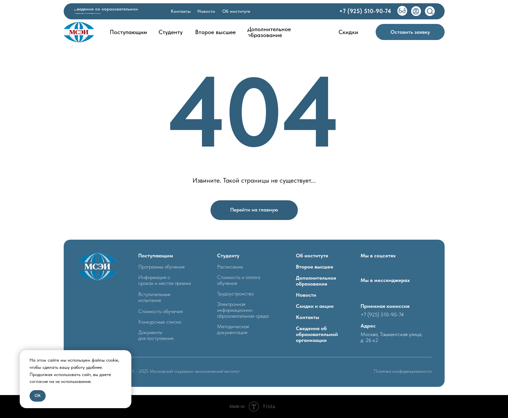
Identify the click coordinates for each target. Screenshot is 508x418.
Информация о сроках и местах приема (164, 280)
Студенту (228, 255)
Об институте (312, 255)
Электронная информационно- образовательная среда (243, 310)
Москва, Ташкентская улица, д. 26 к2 (391, 337)
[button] (410, 32)
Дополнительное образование (316, 281)
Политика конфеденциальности (402, 371)
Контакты (307, 317)
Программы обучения (161, 267)
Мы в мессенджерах (385, 280)
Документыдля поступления (155, 335)
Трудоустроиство (235, 293)
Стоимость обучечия (160, 311)
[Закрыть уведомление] (126, 355)
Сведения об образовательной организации (317, 334)
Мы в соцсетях (378, 255)
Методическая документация (233, 329)
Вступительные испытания (154, 297)
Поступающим (155, 255)
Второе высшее (314, 267)
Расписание (230, 267)
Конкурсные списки (159, 322)
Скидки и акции (315, 306)
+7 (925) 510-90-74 (382, 314)
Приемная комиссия (385, 306)
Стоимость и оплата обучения (238, 280)
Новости (306, 295)
